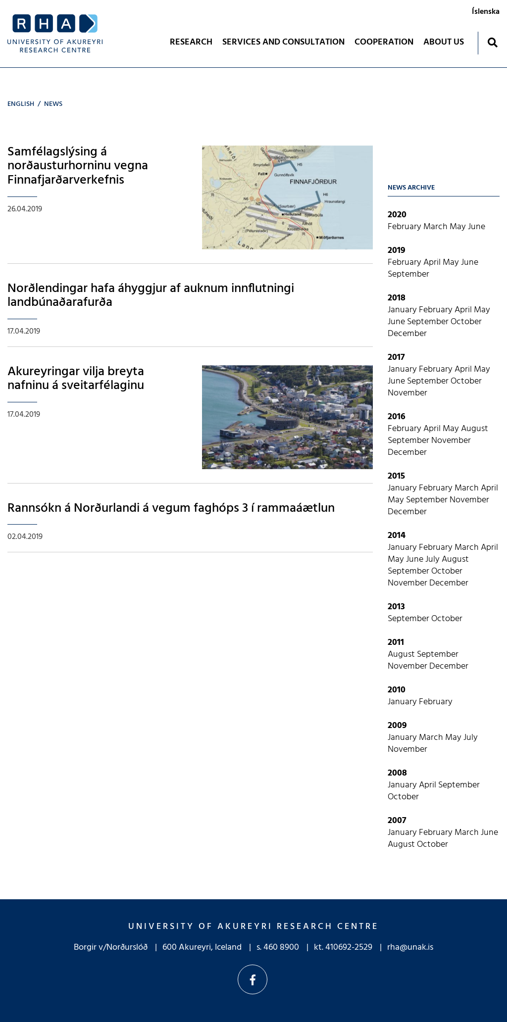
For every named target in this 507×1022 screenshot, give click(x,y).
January (403, 310)
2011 (396, 642)
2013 (396, 607)
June (476, 227)
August (474, 429)
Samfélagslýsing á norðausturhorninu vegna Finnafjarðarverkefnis (77, 166)
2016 (397, 417)
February (405, 227)
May (459, 227)
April (433, 262)
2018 (397, 298)
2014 (397, 536)
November (407, 393)
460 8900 (281, 947)
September (408, 274)
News (53, 104)
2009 (397, 726)
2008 (397, 773)
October (466, 322)
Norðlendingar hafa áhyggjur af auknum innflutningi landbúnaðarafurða (150, 296)
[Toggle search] (492, 42)
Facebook (252, 979)
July (433, 559)
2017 (396, 357)
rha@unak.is (410, 947)
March (436, 227)
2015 (396, 476)
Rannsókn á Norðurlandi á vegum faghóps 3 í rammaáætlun (171, 508)
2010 (397, 690)
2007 (397, 821)
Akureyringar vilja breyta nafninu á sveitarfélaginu (75, 379)
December (407, 334)
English (20, 104)
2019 (397, 250)
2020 (397, 215)
